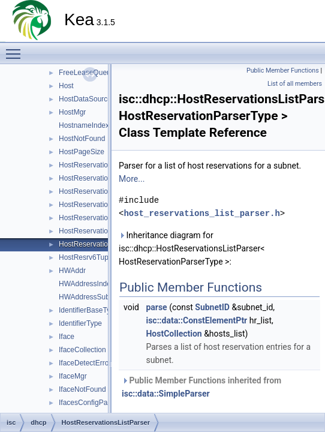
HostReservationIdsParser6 (103, 191)
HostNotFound (82, 138)
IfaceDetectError (85, 363)
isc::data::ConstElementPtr (196, 320)
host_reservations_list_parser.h (201, 213)
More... (132, 179)
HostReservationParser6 (98, 231)
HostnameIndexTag (90, 125)
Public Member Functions (282, 70)
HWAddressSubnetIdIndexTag (107, 297)
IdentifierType (80, 323)
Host (66, 86)
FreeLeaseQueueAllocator (101, 72)
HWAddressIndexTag (92, 284)
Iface (66, 336)
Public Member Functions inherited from (201, 387)
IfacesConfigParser (89, 402)
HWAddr (72, 270)
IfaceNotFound (82, 389)
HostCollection (173, 333)
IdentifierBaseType (88, 310)
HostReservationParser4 (98, 218)
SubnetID (212, 307)
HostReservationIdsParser (101, 165)
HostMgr (72, 112)
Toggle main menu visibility (16, 49)
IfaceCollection (82, 350)
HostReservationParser (96, 204)
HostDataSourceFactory (97, 99)
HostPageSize (81, 152)
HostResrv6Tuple (86, 257)
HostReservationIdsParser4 (103, 178)
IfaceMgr (73, 376)
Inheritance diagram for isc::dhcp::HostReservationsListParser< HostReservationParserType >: (191, 248)
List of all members (294, 84)
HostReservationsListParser (103, 244)
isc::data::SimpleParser (166, 393)
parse (156, 307)
